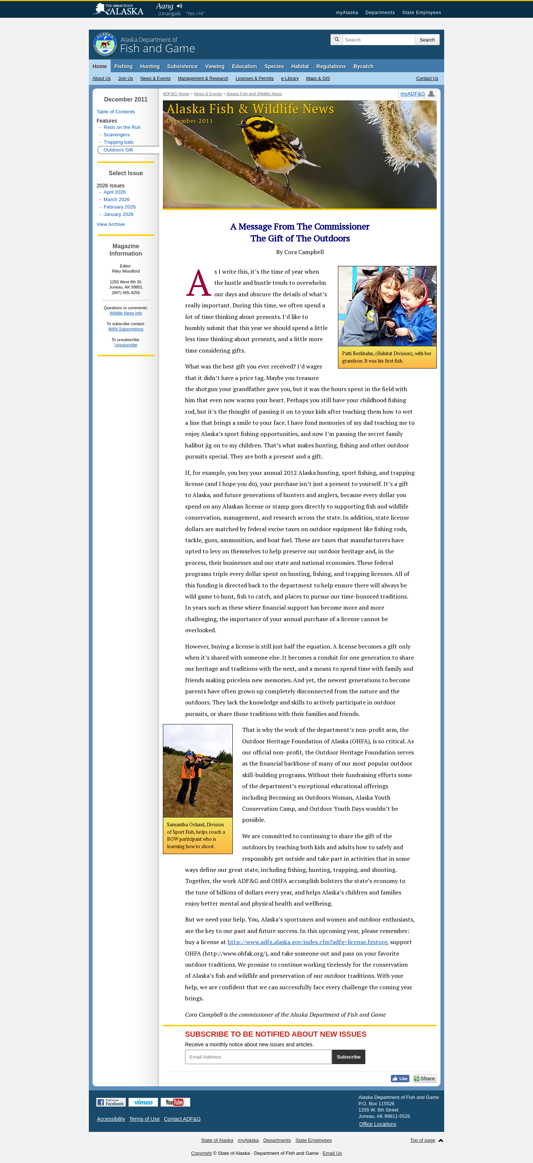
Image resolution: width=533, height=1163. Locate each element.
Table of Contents (116, 111)
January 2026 (119, 214)
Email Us (332, 1153)
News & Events (155, 78)
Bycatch (363, 66)
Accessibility (111, 1119)
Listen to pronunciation (179, 6)
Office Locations (377, 1124)
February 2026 (120, 207)
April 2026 (115, 192)
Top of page (422, 1140)
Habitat (300, 66)
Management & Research (203, 78)
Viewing (215, 66)
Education (244, 66)
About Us (102, 78)
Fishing (123, 66)
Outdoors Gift (118, 150)
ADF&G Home (176, 93)
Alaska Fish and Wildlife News (254, 93)
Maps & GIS (318, 78)
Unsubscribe (125, 345)
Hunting (150, 66)
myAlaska (347, 12)
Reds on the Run (122, 127)
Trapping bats (119, 142)
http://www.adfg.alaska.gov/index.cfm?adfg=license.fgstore (307, 942)
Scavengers (117, 134)
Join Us (125, 78)
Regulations (331, 66)
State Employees (422, 12)
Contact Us (427, 78)
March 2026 (117, 199)
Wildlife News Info (126, 313)
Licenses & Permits (255, 78)
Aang (164, 5)
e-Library (290, 78)
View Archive (111, 224)
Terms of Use (144, 1119)
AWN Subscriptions (125, 329)
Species (274, 66)
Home (100, 66)
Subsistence (182, 66)
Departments (380, 12)
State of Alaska (122, 9)
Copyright (201, 1153)
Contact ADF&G (182, 1119)
